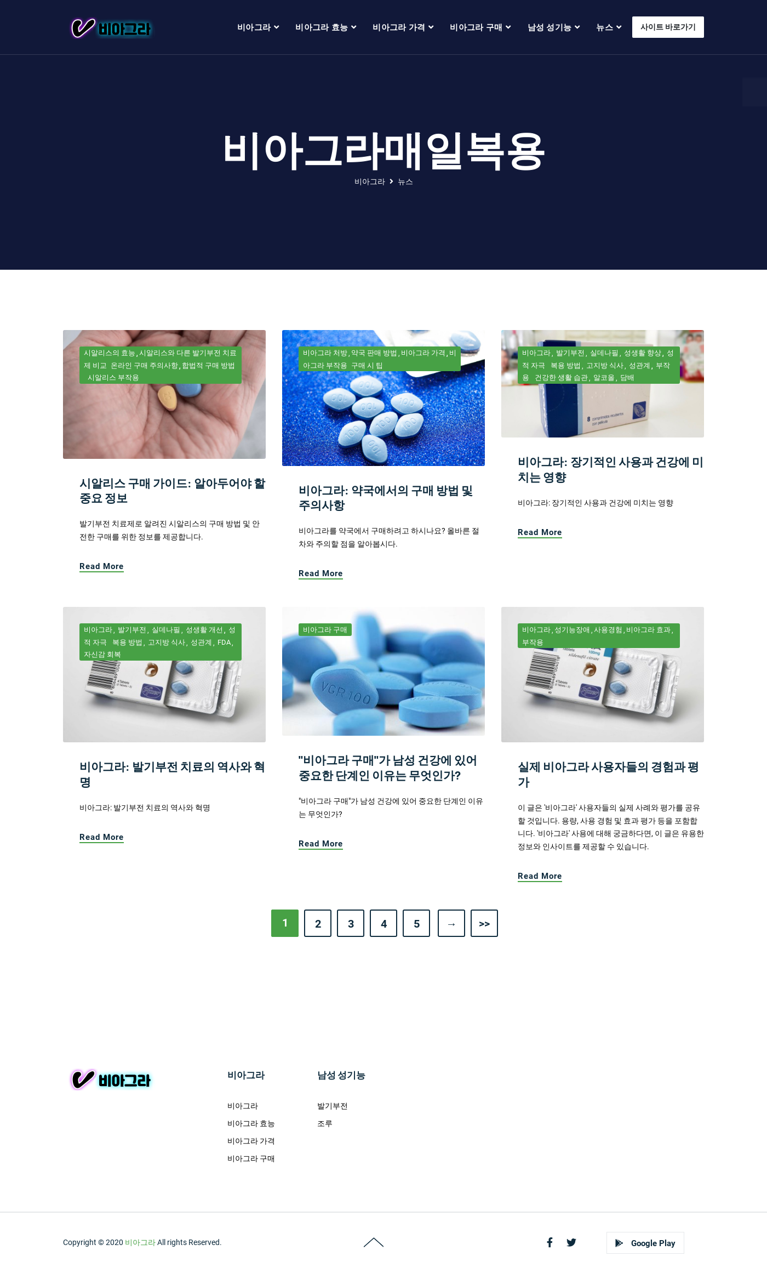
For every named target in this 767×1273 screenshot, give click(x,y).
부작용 (532, 642)
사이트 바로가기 (668, 26)
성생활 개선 (203, 630)
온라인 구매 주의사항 (144, 365)
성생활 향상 (641, 353)
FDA (223, 642)
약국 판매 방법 (374, 353)
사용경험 (608, 630)
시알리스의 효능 (109, 353)
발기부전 (569, 353)
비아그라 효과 (648, 630)
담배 (626, 377)
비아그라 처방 (325, 353)
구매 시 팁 (367, 365)
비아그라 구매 (325, 630)
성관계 (638, 365)
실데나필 (603, 353)
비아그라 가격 (423, 353)
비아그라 (369, 181)
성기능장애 (572, 630)
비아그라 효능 (251, 1123)
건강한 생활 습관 (560, 377)
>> (484, 923)
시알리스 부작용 (113, 377)
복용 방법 (565, 365)
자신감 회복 (102, 654)
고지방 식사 (604, 365)
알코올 (603, 377)
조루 (325, 1123)
